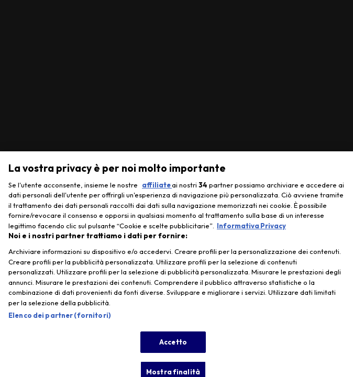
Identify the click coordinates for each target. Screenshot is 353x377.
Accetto (173, 346)
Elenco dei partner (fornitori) (59, 320)
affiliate (157, 189)
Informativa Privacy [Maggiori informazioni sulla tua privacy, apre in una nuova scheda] (251, 230)
